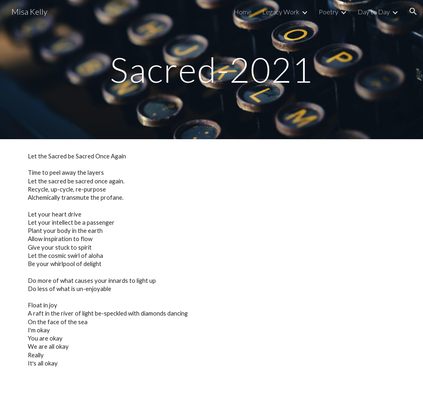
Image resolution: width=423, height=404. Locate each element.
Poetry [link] (328, 12)
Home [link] (243, 12)
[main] (211, 69)
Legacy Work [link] (280, 12)
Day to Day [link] (374, 12)
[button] (413, 11)
